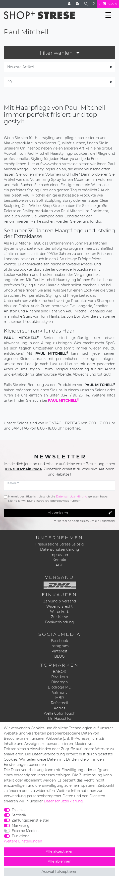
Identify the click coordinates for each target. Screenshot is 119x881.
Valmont (59, 692)
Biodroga (59, 682)
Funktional (21, 836)
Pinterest (59, 651)
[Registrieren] (78, 4)
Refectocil (59, 703)
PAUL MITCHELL (63, 400)
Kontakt (59, 560)
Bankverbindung (59, 622)
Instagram (60, 646)
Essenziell (20, 810)
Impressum (59, 554)
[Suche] (86, 4)
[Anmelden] (69, 4)
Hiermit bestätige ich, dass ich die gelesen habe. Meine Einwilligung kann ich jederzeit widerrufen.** (58, 498)
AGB (59, 565)
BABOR (59, 671)
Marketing (21, 825)
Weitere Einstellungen (23, 841)
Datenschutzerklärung (59, 549)
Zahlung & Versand (59, 601)
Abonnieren (80, 513)
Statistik (19, 815)
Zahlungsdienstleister (30, 820)
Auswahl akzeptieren (59, 871)
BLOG (59, 656)
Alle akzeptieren (59, 851)
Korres (59, 708)
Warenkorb (59, 611)
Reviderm (59, 677)
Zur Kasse (59, 617)
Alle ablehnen (59, 861)
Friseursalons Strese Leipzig (59, 544)
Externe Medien (25, 831)
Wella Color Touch (59, 713)
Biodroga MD (59, 687)
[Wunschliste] (93, 4)
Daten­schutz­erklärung (63, 801)
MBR (59, 697)
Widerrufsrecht (59, 606)
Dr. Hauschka (59, 718)
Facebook (59, 640)
